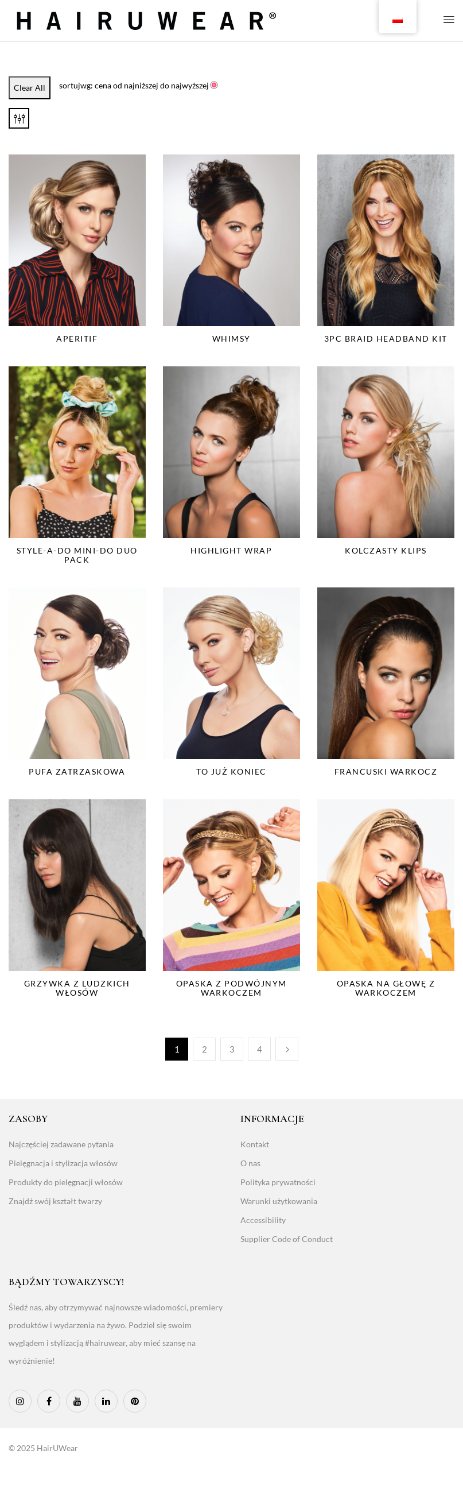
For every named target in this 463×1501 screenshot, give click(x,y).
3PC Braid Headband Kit (386, 338)
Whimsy (231, 338)
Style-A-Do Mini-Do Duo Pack (77, 555)
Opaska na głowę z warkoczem (386, 987)
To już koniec (231, 771)
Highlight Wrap (231, 550)
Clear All (29, 87)
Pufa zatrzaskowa (77, 771)
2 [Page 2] (204, 1049)
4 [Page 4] (259, 1049)
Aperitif (77, 338)
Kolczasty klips (386, 550)
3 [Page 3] (232, 1049)
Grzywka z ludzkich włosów (77, 987)
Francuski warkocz (386, 771)
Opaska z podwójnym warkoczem (231, 987)
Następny (286, 1049)
